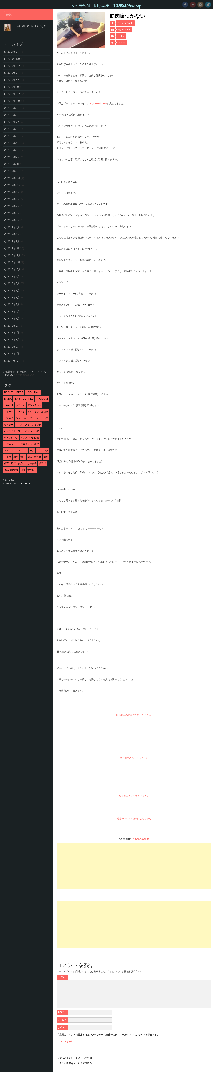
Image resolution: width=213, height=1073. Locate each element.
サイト (60, 1027)
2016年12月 (14, 255)
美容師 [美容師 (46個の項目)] (42, 463)
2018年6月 (13, 129)
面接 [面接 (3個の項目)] (22, 469)
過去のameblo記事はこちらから (134, 818)
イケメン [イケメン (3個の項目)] (20, 411)
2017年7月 (13, 206)
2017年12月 (14, 171)
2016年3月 (13, 318)
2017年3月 (13, 234)
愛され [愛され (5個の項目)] (37, 456)
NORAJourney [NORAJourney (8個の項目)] (23, 398)
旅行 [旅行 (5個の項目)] (13, 463)
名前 (60, 1012)
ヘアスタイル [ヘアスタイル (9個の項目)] (25, 444)
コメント (62, 977)
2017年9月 (13, 192)
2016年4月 (13, 311)
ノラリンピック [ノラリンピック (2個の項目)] (33, 424)
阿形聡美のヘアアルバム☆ (134, 757)
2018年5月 (13, 136)
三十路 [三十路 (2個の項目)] (7, 456)
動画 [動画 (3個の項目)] (15, 456)
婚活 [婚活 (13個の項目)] (22, 456)
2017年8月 (13, 199)
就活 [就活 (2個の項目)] (29, 456)
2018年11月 (13, 100)
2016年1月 (13, 332)
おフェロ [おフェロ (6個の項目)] (20, 405)
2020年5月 (13, 58)
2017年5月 (13, 220)
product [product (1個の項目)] (42, 398)
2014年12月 (14, 360)
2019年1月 (13, 86)
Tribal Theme (23, 483)
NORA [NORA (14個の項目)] (8, 398)
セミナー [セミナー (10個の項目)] (8, 424)
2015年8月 (13, 339)
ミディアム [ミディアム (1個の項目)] (10, 450)
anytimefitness (98, 103)
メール (61, 1019)
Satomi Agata (125, 23)
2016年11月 (13, 262)
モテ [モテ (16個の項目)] (32, 450)
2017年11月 (13, 178)
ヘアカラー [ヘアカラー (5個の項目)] (10, 444)
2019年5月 (13, 72)
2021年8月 (13, 51)
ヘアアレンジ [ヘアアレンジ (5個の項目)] (11, 437)
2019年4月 (13, 79)
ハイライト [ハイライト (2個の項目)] (10, 431)
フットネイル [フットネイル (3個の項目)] (25, 431)
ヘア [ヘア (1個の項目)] (36, 431)
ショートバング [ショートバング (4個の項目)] (24, 418)
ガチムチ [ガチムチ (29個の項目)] (8, 418)
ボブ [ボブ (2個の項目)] (36, 444)
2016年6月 (13, 297)
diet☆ (121, 36)
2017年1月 (13, 248)
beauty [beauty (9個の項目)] (9, 392)
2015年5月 (13, 346)
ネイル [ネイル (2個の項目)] (19, 424)
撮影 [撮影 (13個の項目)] (46, 456)
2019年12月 (14, 65)
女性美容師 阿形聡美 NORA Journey (106, 5)
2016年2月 (13, 325)
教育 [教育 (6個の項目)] (6, 463)
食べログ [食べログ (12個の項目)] (32, 469)
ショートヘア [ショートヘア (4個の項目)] (41, 418)
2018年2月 (13, 157)
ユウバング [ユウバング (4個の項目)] (42, 450)
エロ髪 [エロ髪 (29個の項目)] (44, 411)
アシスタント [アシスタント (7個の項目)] (34, 405)
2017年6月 (13, 213)
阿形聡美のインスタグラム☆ (134, 796)
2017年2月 (13, 241)
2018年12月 (14, 93)
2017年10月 (14, 185)
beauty (121, 42)
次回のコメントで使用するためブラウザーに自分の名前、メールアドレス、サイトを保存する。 (109, 1034)
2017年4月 (13, 227)
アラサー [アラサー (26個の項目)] (8, 411)
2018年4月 (13, 143)
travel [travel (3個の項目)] (9, 405)
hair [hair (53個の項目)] (29, 392)
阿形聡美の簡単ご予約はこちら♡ (134, 715)
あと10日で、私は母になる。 (32, 26)
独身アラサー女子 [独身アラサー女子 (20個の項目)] (27, 463)
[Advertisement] (134, 866)
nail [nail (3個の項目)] (37, 392)
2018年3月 (13, 150)
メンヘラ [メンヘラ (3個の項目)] (22, 450)
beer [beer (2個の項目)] (19, 392)
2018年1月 (13, 164)
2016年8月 (13, 283)
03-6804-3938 (141, 839)
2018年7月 (13, 121)
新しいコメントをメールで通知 (75, 1057)
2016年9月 (13, 276)
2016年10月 (14, 269)
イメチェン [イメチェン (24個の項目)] (33, 411)
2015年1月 (13, 353)
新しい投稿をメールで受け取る (75, 1063)
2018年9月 (13, 108)
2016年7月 (13, 290)
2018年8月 (13, 115)
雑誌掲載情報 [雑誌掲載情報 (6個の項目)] (11, 469)
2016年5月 (13, 304)
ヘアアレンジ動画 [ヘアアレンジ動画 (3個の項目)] (29, 437)
